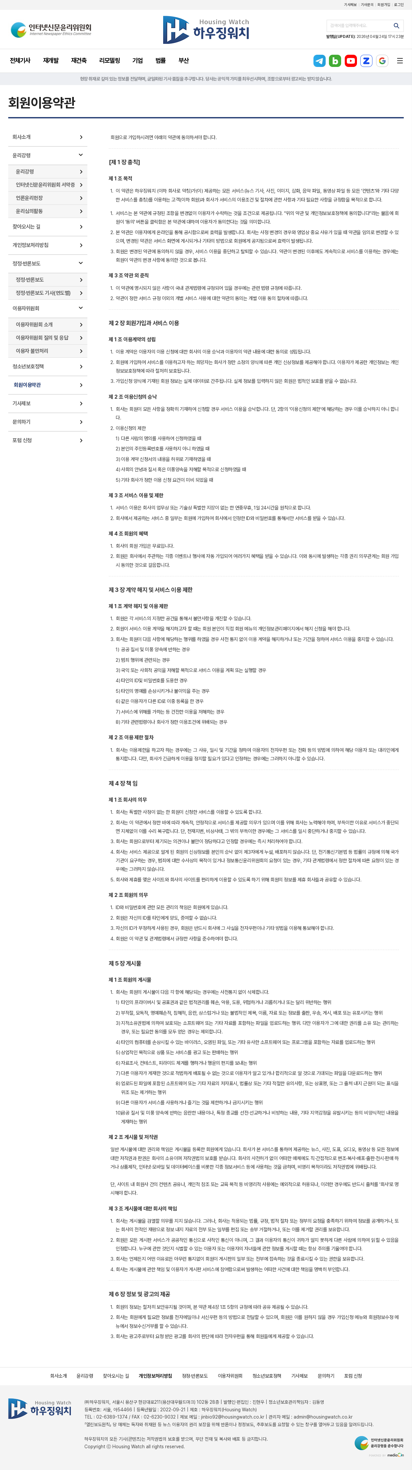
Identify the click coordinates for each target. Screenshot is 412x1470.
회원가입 (383, 5)
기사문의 (367, 5)
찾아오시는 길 (27, 227)
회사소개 (21, 137)
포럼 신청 (22, 440)
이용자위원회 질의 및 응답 (42, 338)
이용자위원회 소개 (34, 325)
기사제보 (350, 5)
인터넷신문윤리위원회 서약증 (45, 185)
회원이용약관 (27, 385)
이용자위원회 (26, 308)
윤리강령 (21, 155)
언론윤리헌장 (29, 198)
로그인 (399, 5)
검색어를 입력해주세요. (348, 25)
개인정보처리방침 (30, 245)
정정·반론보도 (27, 263)
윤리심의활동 (29, 211)
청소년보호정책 (28, 366)
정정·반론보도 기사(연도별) (43, 293)
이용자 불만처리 (32, 351)
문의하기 (21, 422)
